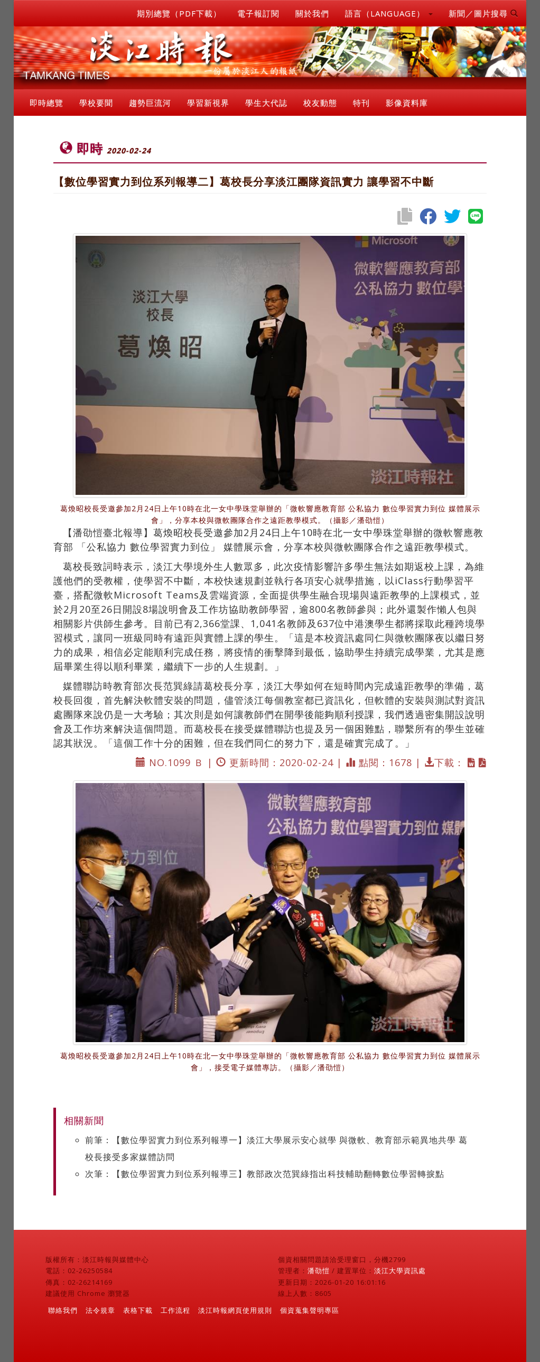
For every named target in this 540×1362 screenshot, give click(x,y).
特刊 (361, 102)
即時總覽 (46, 102)
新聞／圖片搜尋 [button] (483, 13)
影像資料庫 (407, 102)
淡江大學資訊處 (400, 1270)
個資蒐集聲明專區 (309, 1310)
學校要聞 (96, 102)
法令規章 (100, 1310)
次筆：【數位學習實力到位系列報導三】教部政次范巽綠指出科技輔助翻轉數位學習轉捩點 (264, 1174)
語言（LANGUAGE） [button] (389, 13)
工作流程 (175, 1310)
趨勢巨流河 (150, 102)
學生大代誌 (266, 102)
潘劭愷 (319, 1270)
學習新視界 (208, 102)
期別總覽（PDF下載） (179, 13)
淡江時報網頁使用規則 (235, 1310)
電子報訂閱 (258, 13)
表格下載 (138, 1310)
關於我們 (312, 13)
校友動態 (320, 102)
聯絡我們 (63, 1310)
